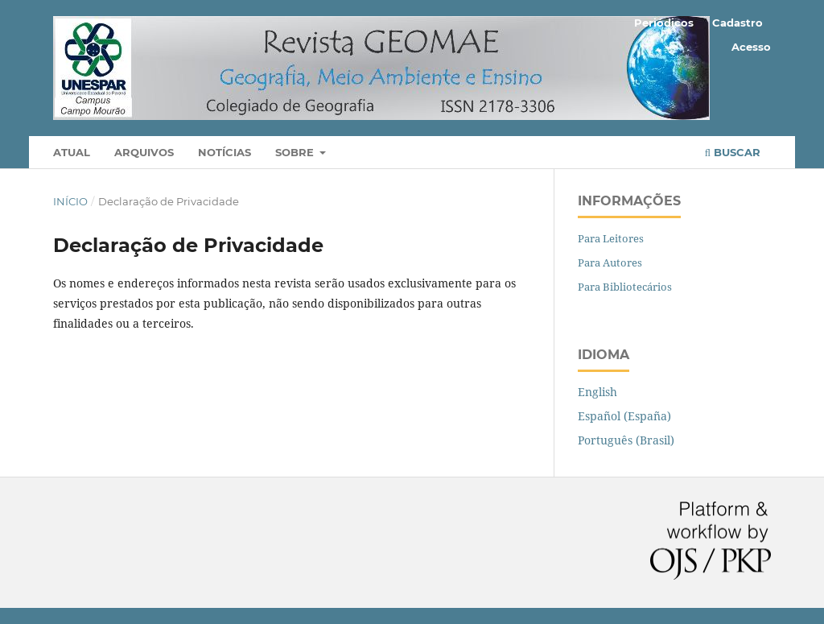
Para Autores (610, 262)
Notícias (224, 152)
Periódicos (664, 22)
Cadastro (737, 22)
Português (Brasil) (626, 440)
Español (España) (624, 416)
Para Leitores (611, 238)
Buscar (732, 152)
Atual (71, 152)
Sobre (296, 152)
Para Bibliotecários (625, 286)
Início (70, 201)
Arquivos (144, 152)
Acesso (751, 46)
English (597, 391)
